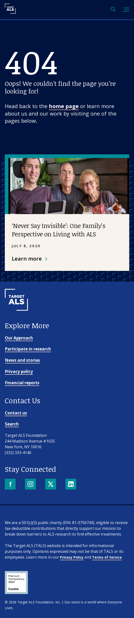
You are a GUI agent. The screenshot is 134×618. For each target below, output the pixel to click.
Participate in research (28, 349)
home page (64, 106)
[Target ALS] (10, 12)
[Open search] (113, 10)
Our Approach (19, 338)
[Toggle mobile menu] (126, 10)
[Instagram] (31, 484)
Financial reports (22, 382)
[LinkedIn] (71, 484)
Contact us (16, 413)
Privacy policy (19, 371)
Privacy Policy (71, 557)
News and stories (22, 360)
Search (12, 424)
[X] (51, 484)
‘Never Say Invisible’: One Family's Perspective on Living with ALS (58, 229)
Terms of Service (107, 557)
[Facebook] (11, 484)
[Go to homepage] (16, 318)
